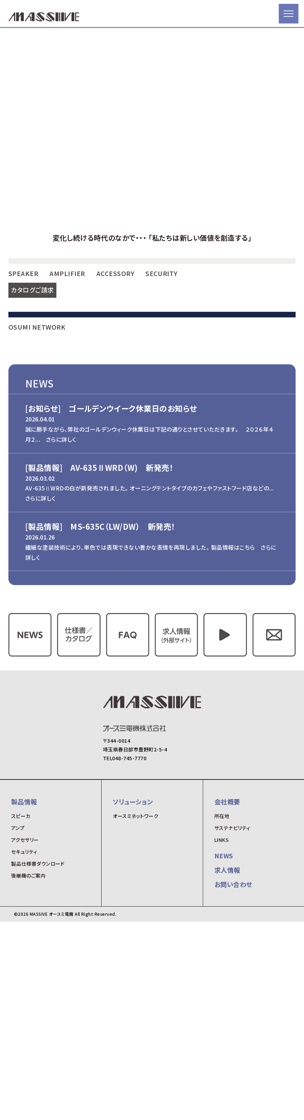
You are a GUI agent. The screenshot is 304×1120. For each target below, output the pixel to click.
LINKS (221, 1038)
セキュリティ (24, 1049)
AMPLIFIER (67, 373)
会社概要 (227, 999)
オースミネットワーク (135, 1014)
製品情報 (24, 999)
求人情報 (227, 1068)
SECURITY (161, 373)
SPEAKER (23, 373)
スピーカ (20, 1014)
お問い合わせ (233, 1082)
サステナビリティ (232, 1026)
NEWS (223, 1053)
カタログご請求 (32, 389)
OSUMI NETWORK (36, 525)
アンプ (18, 1026)
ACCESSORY (115, 373)
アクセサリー (25, 1038)
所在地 (221, 1014)
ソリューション (133, 999)
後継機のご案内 (28, 1073)
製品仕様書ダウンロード (37, 1061)
